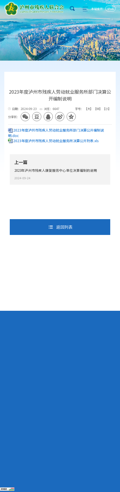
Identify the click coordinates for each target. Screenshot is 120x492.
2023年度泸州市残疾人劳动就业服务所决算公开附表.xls (55, 140)
